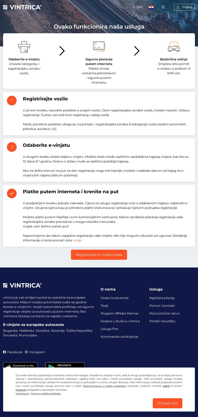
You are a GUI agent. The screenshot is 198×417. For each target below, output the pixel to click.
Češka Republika (79, 330)
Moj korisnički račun (164, 313)
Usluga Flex (110, 329)
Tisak (104, 306)
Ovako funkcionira (114, 298)
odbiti (166, 386)
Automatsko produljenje (119, 336)
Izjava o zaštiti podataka (46, 393)
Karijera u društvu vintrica (120, 321)
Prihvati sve (167, 403)
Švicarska (10, 335)
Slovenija (58, 330)
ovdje (77, 240)
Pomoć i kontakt (162, 306)
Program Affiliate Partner (120, 313)
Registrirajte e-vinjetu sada (99, 255)
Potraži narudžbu (162, 321)
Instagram (35, 352)
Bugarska (10, 330)
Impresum (22, 393)
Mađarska (26, 330)
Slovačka (42, 330)
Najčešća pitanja (161, 298)
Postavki (21, 389)
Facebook (13, 352)
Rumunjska (28, 335)
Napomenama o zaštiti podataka (104, 386)
